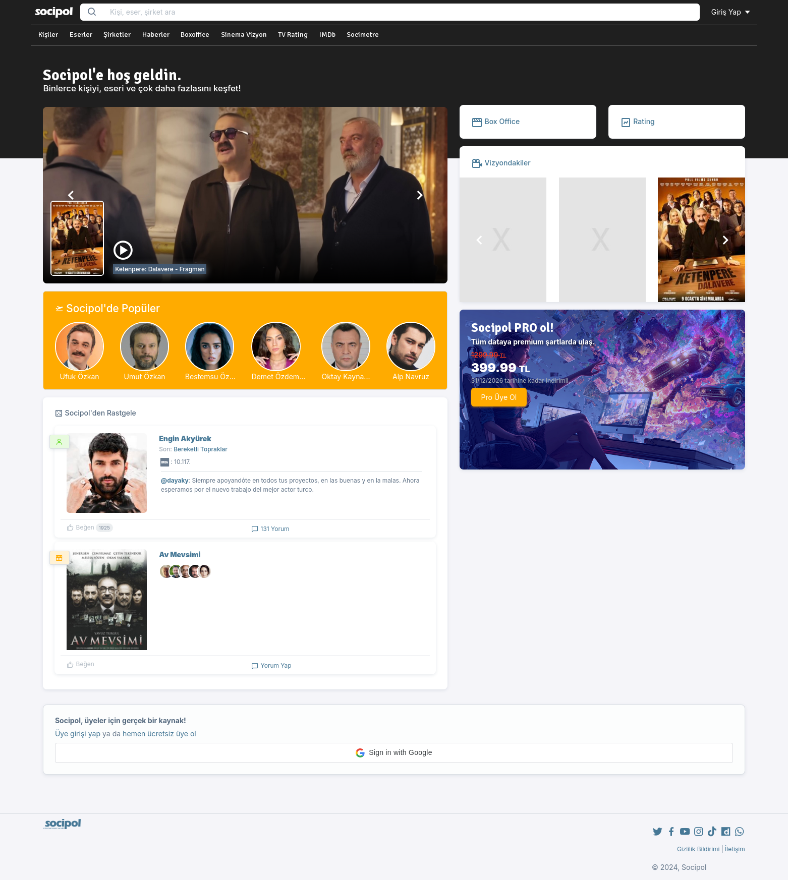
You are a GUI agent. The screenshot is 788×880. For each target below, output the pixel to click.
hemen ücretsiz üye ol (159, 733)
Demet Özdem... (278, 376)
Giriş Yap (731, 12)
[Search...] (401, 12)
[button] (71, 195)
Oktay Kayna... (346, 376)
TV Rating (293, 34)
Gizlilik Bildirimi (698, 849)
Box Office (495, 121)
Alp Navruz (410, 376)
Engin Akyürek (185, 438)
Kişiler (48, 34)
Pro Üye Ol (499, 397)
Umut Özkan (144, 376)
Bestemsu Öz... (210, 376)
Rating (637, 121)
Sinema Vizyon (244, 34)
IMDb (327, 34)
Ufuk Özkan (79, 376)
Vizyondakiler (501, 162)
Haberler (156, 34)
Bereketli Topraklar (201, 449)
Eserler (81, 34)
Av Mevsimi (179, 554)
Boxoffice (195, 34)
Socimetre (363, 34)
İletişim (735, 849)
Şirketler (117, 34)
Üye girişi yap (77, 733)
